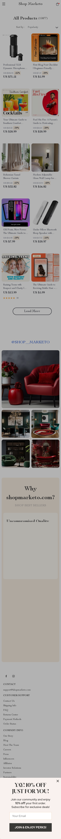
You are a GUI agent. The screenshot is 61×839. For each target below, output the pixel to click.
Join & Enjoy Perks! (30, 827)
